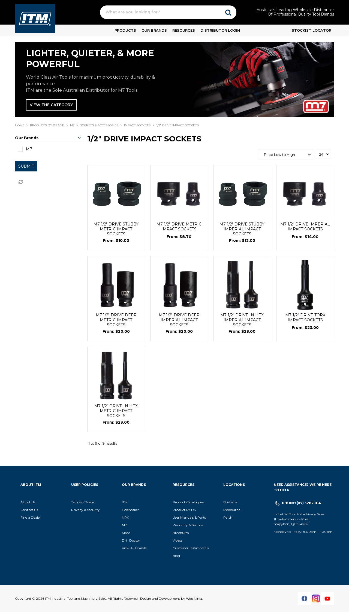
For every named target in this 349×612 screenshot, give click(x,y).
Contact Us (29, 510)
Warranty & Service (188, 525)
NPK (125, 517)
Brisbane (230, 502)
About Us (27, 502)
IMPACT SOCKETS (137, 125)
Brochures (181, 533)
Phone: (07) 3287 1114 (301, 503)
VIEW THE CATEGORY (51, 104)
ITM (125, 502)
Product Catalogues (188, 502)
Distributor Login (220, 30)
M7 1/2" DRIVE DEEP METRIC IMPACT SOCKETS (116, 320)
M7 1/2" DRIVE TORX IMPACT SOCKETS (305, 317)
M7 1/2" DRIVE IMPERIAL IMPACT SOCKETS (305, 226)
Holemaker (130, 510)
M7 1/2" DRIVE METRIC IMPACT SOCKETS (179, 226)
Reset (20, 182)
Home (19, 125)
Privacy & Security (86, 510)
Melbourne (231, 510)
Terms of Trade (82, 502)
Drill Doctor (131, 540)
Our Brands (154, 30)
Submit (26, 166)
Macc (126, 533)
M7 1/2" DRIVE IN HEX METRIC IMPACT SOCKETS (116, 410)
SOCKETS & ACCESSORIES (99, 125)
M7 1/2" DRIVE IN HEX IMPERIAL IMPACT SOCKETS (242, 320)
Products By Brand (47, 125)
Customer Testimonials (191, 548)
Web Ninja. (194, 598)
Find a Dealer (30, 517)
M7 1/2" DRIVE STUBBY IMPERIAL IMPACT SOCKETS (241, 229)
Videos (177, 540)
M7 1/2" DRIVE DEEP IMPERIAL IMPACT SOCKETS (179, 320)
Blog (176, 556)
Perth (227, 517)
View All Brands (134, 548)
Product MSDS (184, 510)
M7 (72, 125)
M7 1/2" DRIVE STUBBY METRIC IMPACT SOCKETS (116, 229)
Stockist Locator (311, 30)
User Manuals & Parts (189, 517)
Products (125, 30)
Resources (183, 30)
